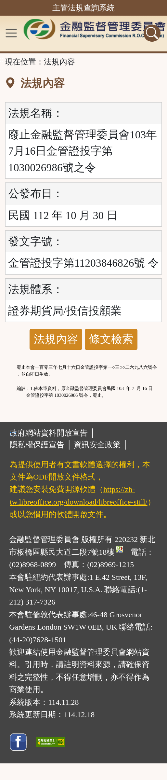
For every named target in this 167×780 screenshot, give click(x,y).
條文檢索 (111, 339)
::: (13, 433)
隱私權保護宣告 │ (41, 444)
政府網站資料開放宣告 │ (52, 433)
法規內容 (56, 339)
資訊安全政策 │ (101, 444)
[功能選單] (11, 33)
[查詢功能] (152, 33)
